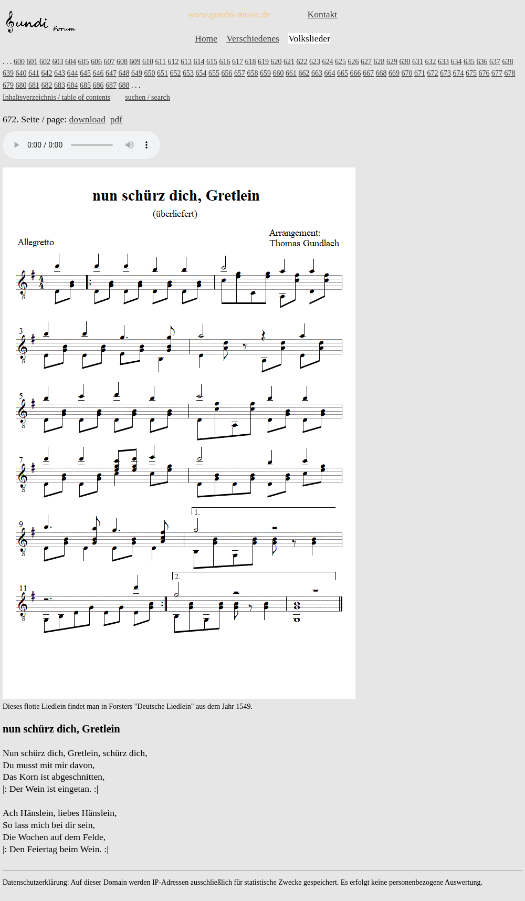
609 (135, 62)
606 (96, 62)
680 (21, 85)
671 (419, 73)
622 (301, 62)
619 (263, 62)
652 (175, 73)
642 (46, 73)
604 (70, 62)
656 (227, 73)
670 (407, 73)
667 (368, 73)
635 (469, 62)
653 (188, 73)
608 (122, 62)
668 (381, 73)
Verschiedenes (252, 38)
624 (327, 62)
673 (445, 73)
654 (201, 73)
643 (59, 73)
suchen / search (147, 97)
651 (162, 73)
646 (98, 73)
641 (33, 73)
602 (44, 62)
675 (471, 73)
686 (98, 85)
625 (340, 62)
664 (329, 73)
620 (275, 62)
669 (394, 73)
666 (355, 73)
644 (72, 73)
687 (111, 85)
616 (224, 62)
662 (304, 73)
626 (353, 62)
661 (291, 73)
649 (136, 73)
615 (211, 62)
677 (496, 73)
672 (432, 73)
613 (186, 62)
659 (265, 73)
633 (443, 62)
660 (278, 73)
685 (85, 85)
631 (417, 62)
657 (239, 73)
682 (46, 85)
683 (59, 85)
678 (510, 73)
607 (109, 62)
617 (237, 62)
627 (366, 62)
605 (83, 62)
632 (430, 62)
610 (147, 62)
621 (289, 62)
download (87, 119)
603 (58, 62)
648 (124, 73)
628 (378, 62)
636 (481, 62)
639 (8, 73)
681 (33, 85)
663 (316, 73)
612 (172, 62)
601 (32, 62)
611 (160, 62)
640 (21, 73)
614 (198, 62)
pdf (116, 119)
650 (149, 73)
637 (494, 62)
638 (507, 62)
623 (314, 62)
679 (8, 85)
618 (250, 62)
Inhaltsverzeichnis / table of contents (56, 97)
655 (213, 73)
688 (124, 85)
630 (404, 62)
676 (484, 73)
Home (206, 38)
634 (455, 62)
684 (72, 85)
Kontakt (322, 14)
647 (111, 73)
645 (85, 73)
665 (342, 73)
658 (252, 73)
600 (19, 62)
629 (391, 62)
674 (458, 73)
